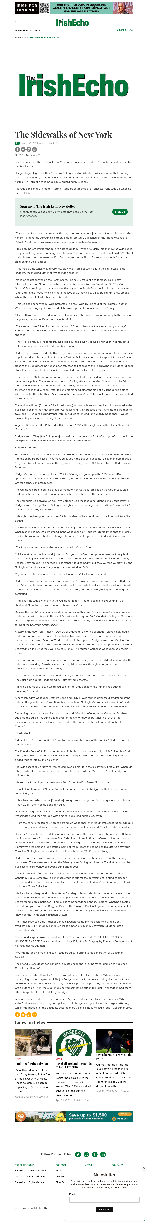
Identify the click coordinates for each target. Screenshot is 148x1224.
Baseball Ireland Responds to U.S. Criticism (74, 1065)
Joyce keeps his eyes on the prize (114, 1056)
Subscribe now (124, 30)
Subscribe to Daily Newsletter (30, 1170)
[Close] (143, 1167)
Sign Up (120, 211)
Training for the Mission (31, 1064)
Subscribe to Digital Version (29, 1182)
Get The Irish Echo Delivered (30, 1176)
